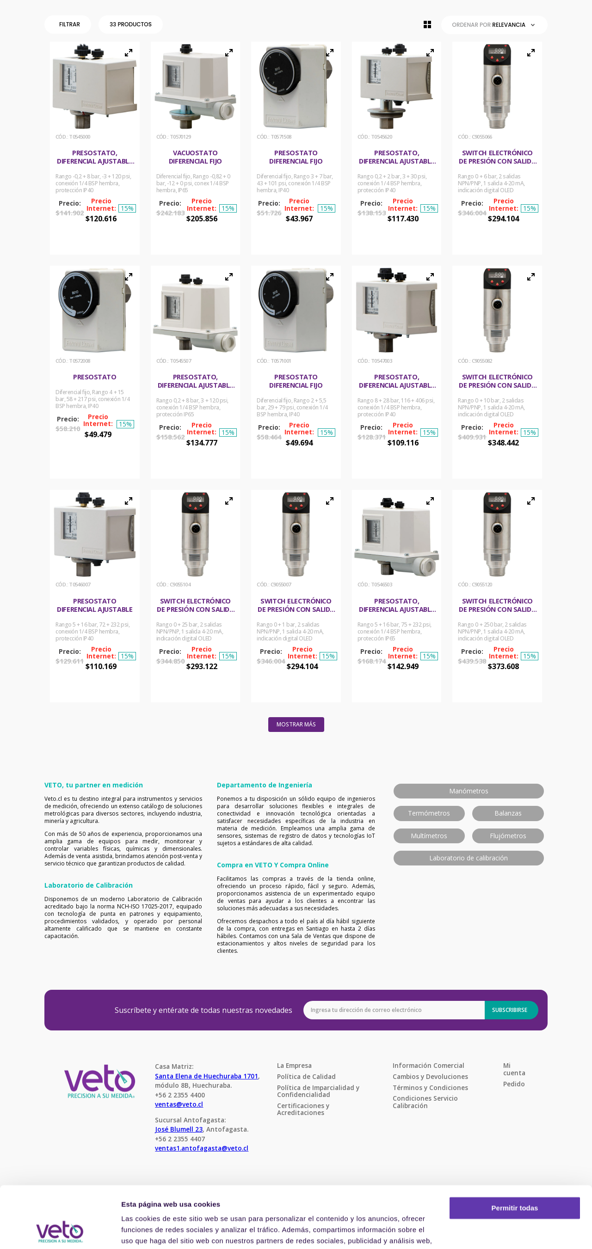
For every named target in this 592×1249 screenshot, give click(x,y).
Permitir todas (515, 1150)
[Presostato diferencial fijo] (296, 148)
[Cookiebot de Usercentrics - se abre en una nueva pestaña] (59, 1231)
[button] (69, 24)
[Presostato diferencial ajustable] (95, 596)
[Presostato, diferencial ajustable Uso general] (95, 148)
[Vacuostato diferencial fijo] (195, 148)
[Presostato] (95, 372)
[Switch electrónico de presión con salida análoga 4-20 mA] (497, 148)
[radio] (427, 24)
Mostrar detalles (148, 1231)
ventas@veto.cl (179, 1104)
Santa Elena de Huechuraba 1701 (206, 1076)
